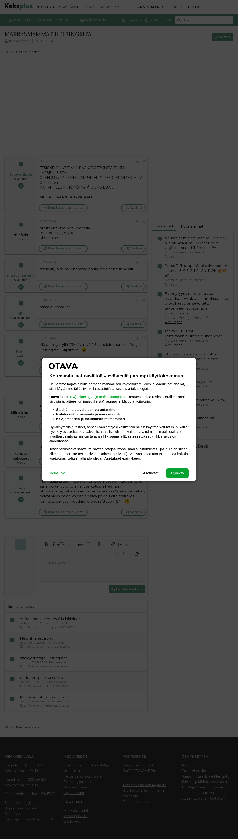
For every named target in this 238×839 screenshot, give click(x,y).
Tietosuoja (57, 473)
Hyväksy (177, 473)
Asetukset (150, 473)
